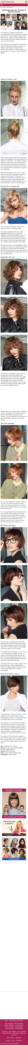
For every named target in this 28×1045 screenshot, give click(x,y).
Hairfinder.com (7, 2)
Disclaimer (19, 1040)
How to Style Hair (6, 1033)
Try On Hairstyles (9, 1028)
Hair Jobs (14, 1034)
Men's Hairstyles (9, 1026)
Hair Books (18, 1037)
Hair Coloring (16, 1033)
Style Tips (23, 1033)
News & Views (10, 1037)
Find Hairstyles (19, 1028)
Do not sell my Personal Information (9, 1043)
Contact (8, 1040)
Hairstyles (4, 7)
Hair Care (4, 1031)
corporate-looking (17, 172)
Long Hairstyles (19, 1025)
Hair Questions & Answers (16, 1020)
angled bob (23, 382)
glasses (12, 663)
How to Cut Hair (21, 1031)
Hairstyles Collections (9, 7)
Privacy (13, 1040)
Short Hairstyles (18, 1023)
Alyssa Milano (18, 714)
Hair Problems (12, 1031)
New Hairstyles (9, 1023)
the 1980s (3, 503)
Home (1, 7)
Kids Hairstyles (19, 1026)
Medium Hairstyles (9, 1025)
